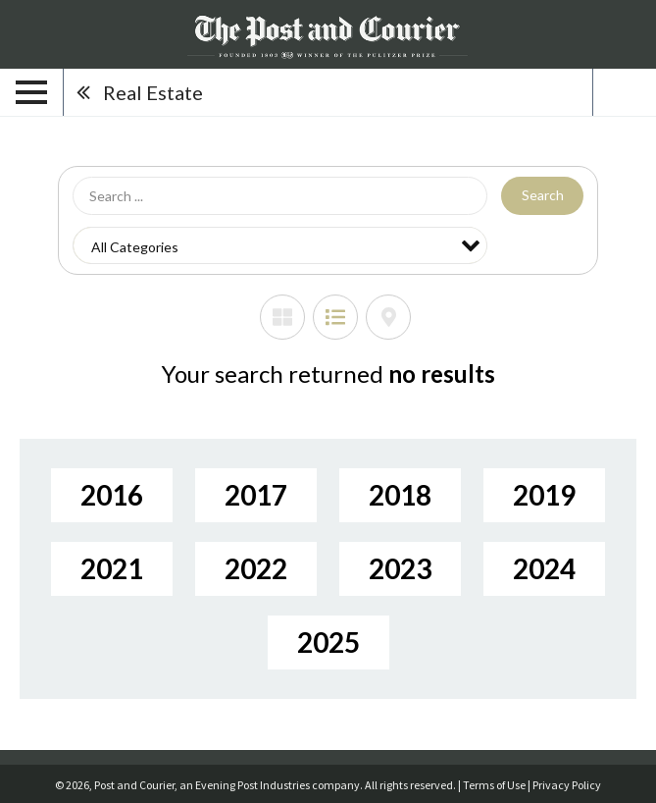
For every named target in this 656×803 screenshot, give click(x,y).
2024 (544, 568)
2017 (256, 494)
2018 (400, 494)
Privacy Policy (566, 784)
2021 (111, 568)
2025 (328, 642)
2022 (256, 568)
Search (543, 195)
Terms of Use (494, 784)
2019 (544, 494)
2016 (111, 494)
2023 (400, 568)
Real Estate (153, 92)
